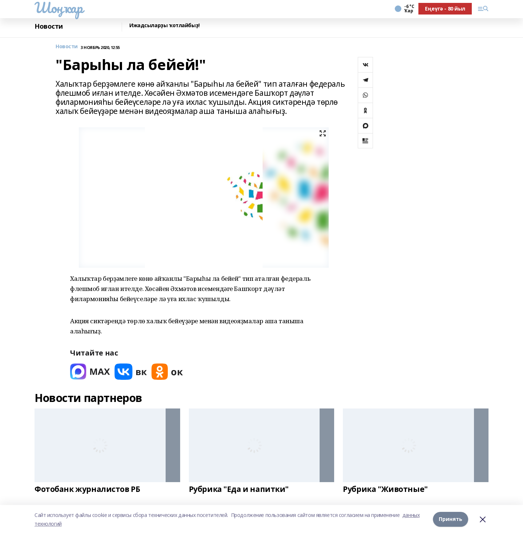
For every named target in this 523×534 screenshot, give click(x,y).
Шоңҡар (58, 7)
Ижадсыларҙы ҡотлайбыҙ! (164, 25)
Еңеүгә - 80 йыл (445, 8)
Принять (450, 519)
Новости (49, 26)
